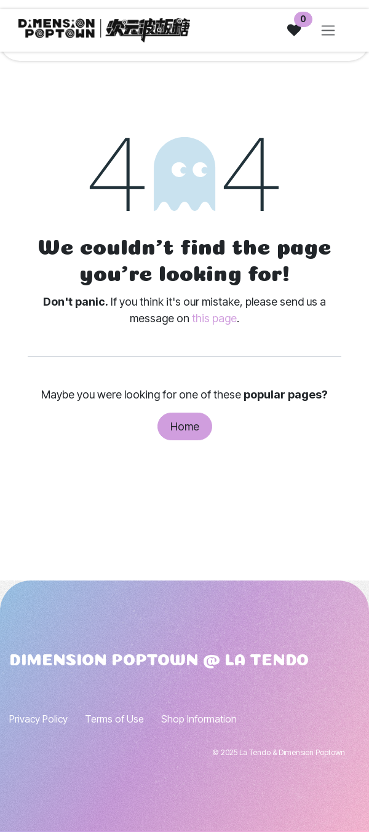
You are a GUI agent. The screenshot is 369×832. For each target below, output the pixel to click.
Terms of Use (114, 719)
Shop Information (199, 719)
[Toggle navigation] (328, 30)
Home (184, 426)
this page (214, 318)
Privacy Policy (38, 719)
